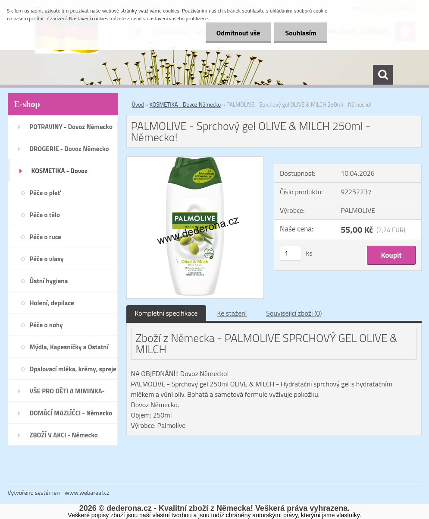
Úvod (138, 104)
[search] (383, 75)
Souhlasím (300, 33)
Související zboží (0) (294, 313)
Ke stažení (232, 313)
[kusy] (290, 253)
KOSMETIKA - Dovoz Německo (185, 104)
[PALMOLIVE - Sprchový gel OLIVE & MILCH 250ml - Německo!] (195, 160)
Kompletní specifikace (166, 313)
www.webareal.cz (87, 492)
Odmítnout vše (238, 33)
